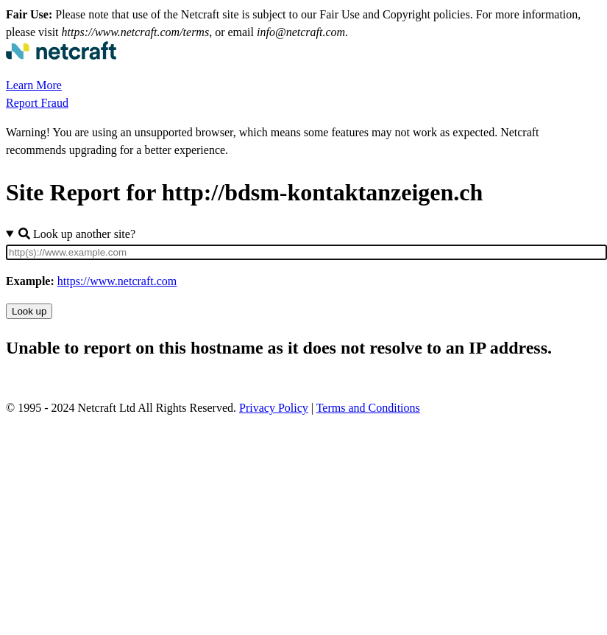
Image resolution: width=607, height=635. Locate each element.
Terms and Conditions (368, 407)
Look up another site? (76, 234)
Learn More (34, 85)
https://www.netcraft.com (117, 281)
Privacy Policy (273, 407)
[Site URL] (306, 252)
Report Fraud (37, 103)
